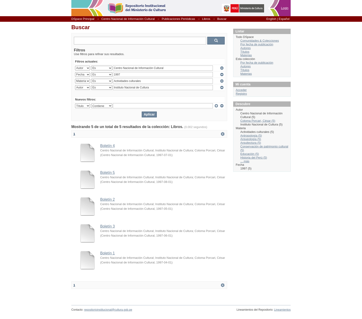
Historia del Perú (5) (253, 157)
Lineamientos (282, 309)
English (271, 19)
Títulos (244, 51)
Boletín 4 (107, 146)
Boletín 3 (107, 226)
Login (284, 8)
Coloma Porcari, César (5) (257, 120)
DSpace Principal (82, 19)
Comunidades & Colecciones (259, 40)
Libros (206, 19)
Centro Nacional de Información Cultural (128, 19)
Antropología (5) (251, 135)
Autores (245, 48)
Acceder (241, 90)
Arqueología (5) (250, 139)
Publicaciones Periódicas (178, 19)
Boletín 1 (107, 253)
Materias (246, 55)
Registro (241, 93)
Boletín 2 (107, 199)
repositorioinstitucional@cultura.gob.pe (108, 309)
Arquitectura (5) (250, 142)
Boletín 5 (107, 173)
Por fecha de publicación (256, 44)
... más (244, 161)
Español (284, 19)
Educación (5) (249, 154)
